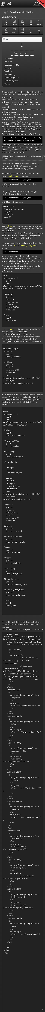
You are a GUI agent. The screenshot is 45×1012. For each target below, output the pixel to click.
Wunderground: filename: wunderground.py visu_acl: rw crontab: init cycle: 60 (22, 213)
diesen (14, 183)
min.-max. (39, 24)
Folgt (39, 32)
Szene (6, 32)
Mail (31, 32)
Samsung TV (15, 32)
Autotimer (6, 24)
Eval (31, 24)
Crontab (14, 24)
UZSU (22, 24)
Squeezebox (23, 32)
